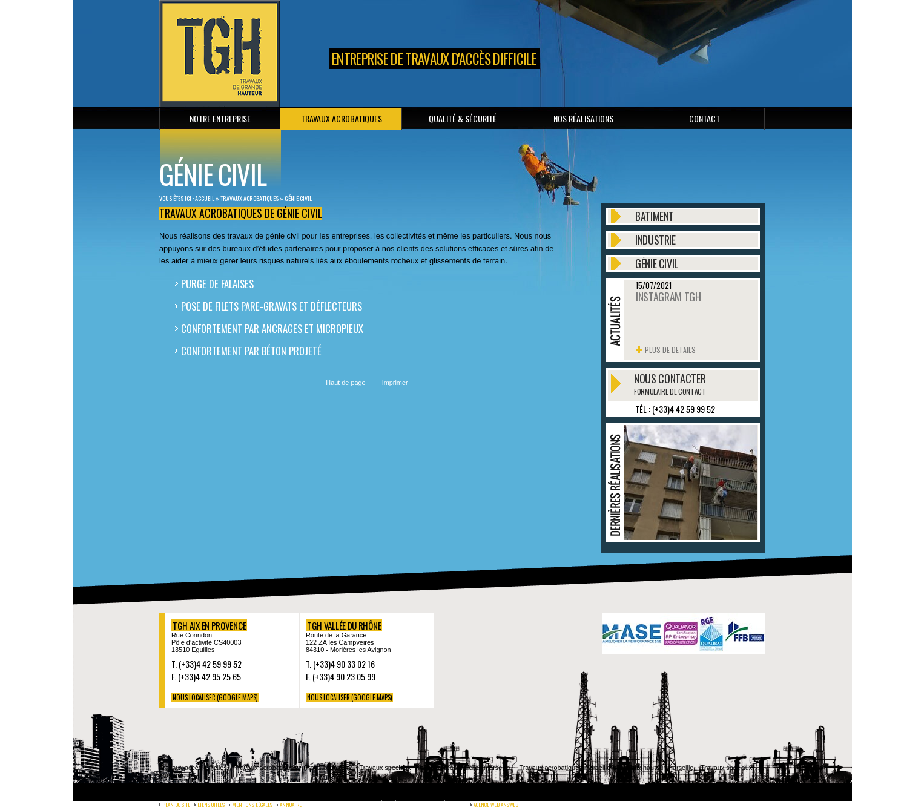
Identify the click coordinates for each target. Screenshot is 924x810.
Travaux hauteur (328, 767)
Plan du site (176, 804)
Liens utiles (211, 804)
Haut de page (345, 382)
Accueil (204, 198)
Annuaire (291, 804)
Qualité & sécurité (463, 118)
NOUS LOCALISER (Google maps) (215, 697)
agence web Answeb (496, 804)
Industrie (655, 240)
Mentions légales (252, 804)
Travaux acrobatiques (265, 767)
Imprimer (395, 382)
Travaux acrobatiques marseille (564, 767)
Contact (704, 118)
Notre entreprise (220, 118)
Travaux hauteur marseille (655, 767)
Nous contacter (669, 383)
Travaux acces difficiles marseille (462, 767)
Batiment (654, 216)
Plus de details (670, 349)
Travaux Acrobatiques (341, 118)
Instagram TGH (668, 297)
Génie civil (298, 198)
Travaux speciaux (385, 767)
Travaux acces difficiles (193, 767)
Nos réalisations (583, 118)
